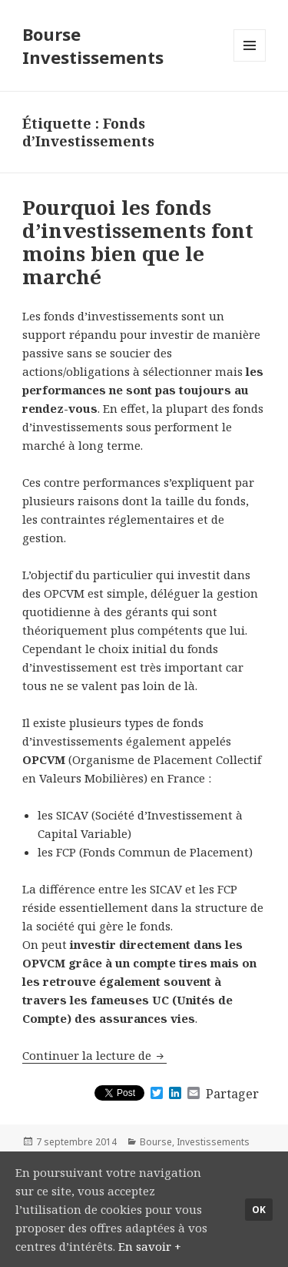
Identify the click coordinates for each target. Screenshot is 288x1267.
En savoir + (149, 1246)
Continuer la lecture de (94, 1055)
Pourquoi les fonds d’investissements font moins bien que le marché (137, 241)
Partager (232, 1094)
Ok (259, 1209)
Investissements (213, 1141)
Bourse (156, 1141)
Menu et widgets (250, 61)
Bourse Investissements (93, 45)
